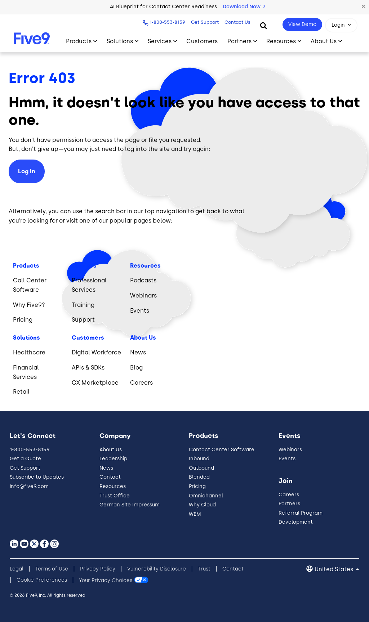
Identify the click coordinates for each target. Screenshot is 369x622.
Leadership (113, 459)
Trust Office (114, 496)
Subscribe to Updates (37, 477)
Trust (204, 569)
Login (338, 25)
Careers (289, 495)
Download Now (244, 7)
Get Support (205, 22)
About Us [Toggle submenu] (324, 41)
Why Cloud (202, 505)
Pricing (197, 486)
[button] (363, 7)
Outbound (201, 468)
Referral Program (301, 513)
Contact (110, 477)
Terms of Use (51, 569)
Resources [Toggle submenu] (281, 41)
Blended (199, 477)
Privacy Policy (97, 569)
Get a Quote (25, 459)
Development (296, 522)
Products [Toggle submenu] (79, 41)
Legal (16, 569)
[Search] (263, 25)
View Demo (302, 24)
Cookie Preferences (42, 580)
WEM (195, 514)
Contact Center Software (221, 450)
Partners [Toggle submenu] (239, 41)
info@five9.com (29, 486)
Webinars (290, 450)
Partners (289, 504)
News (106, 468)
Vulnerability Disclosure (156, 569)
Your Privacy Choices (105, 580)
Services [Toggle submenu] (160, 41)
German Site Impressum (129, 505)
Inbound (199, 459)
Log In (26, 171)
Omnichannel (206, 496)
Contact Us (237, 22)
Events (287, 459)
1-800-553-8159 (167, 22)
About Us (110, 450)
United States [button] (335, 569)
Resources (112, 486)
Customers (202, 41)
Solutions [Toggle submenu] (120, 41)
